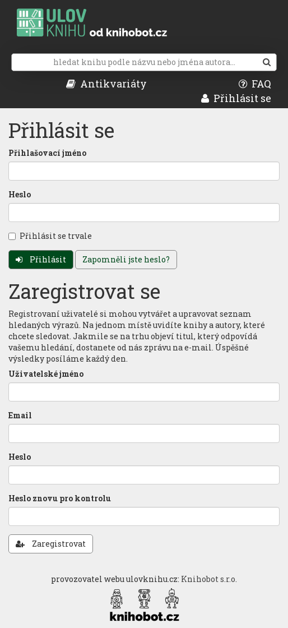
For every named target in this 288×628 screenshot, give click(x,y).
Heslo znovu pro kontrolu (59, 498)
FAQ (255, 83)
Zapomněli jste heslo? (126, 259)
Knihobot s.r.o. (209, 579)
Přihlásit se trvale (50, 235)
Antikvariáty (106, 83)
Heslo (19, 194)
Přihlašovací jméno (47, 152)
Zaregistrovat (51, 543)
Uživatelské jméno (45, 373)
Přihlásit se (236, 98)
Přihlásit (41, 259)
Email (20, 415)
